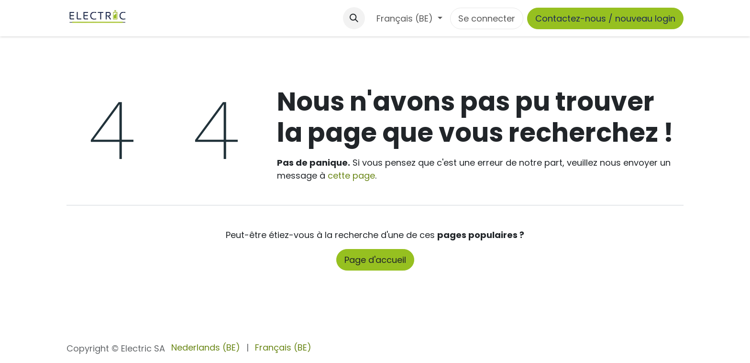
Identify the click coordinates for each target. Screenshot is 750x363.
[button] (354, 18)
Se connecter (486, 18)
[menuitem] (205, 347)
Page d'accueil (375, 260)
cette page (351, 176)
